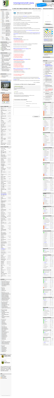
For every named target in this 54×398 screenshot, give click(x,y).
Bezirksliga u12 (8, 30)
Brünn (2, 268)
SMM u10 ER (7, 35)
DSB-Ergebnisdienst (4, 302)
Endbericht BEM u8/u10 (36, 10)
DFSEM (4, 138)
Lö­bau (2, 188)
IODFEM (2, 198)
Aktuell (15, 8)
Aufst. (8, 304)
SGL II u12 (3, 32)
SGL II (3, 13)
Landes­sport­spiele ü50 (48, 96)
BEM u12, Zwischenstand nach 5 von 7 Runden (20, 59)
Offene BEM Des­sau (4, 110)
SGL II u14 (3, 28)
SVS (4, 123)
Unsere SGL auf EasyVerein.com (6, 395)
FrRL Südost (7, 21)
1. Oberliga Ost (45, 102)
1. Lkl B (7, 15)
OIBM (2, 269)
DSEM (2, 138)
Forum (36, 8)
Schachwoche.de (4, 348)
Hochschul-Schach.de (5, 300)
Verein (18, 8)
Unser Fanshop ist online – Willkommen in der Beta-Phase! (6, 66)
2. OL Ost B (7, 13)
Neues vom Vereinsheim (4, 80)
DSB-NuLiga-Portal (4, 303)
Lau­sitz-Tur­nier (3, 148)
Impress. (39, 8)
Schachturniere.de (4, 335)
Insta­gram (3, 317)
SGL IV (3, 15)
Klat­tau (2, 143)
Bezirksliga (7, 17)
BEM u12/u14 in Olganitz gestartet (24, 12)
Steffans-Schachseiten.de (5, 342)
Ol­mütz (2, 197)
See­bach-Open (3, 113)
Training (33, 8)
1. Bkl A (7, 18)
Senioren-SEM (3, 252)
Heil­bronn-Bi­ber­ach (3, 181)
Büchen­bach (2, 129)
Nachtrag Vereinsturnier (18, 10)
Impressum (18, 122)
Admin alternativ (4, 376)
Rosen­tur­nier (3, 237)
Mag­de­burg (2, 261)
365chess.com (4, 351)
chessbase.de (4, 320)
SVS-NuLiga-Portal (4, 304)
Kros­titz (2, 112)
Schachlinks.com (4, 337)
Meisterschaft (22, 14)
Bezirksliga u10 (8, 33)
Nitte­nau (2, 228)
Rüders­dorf (2, 160)
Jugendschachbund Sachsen (6, 298)
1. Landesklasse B (46, 147)
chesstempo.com (4, 350)
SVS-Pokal (7, 38)
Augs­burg (2, 182)
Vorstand (29, 121)
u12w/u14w (30, 30)
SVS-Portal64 (4, 305)
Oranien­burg (2, 215)
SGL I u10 (3, 33)
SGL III (3, 14)
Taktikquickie (3, 92)
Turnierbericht (28, 14)
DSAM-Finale (50, 73)
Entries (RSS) (4, 377)
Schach (25, 14)
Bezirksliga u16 (8, 25)
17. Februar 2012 (17, 92)
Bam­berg (2, 218)
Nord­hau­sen (2, 189)
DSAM (2, 275)
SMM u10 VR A (8, 34)
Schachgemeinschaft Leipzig (23, 3)
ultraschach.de (4, 339)
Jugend (19, 14)
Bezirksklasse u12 (8, 32)
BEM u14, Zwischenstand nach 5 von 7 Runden (20, 68)
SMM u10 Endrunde (46, 337)
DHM (1, 271)
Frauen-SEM (5, 273)
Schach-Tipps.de (4, 347)
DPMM (7, 37)
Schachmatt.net (4, 349)
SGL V (3, 16)
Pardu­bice (2, 167)
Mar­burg (2, 247)
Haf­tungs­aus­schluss (23, 122)
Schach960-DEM (3, 168)
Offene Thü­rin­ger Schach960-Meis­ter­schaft (4, 233)
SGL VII (3, 18)
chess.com (3, 289)
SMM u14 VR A (8, 27)
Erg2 (1, 170)
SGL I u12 (3, 30)
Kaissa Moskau (4, 316)
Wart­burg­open (3, 118)
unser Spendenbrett (49, 27)
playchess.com (4, 290)
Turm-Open (2, 121)
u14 (27, 30)
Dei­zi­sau (2, 255)
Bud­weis (2, 144)
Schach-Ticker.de (4, 324)
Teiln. (3, 195)
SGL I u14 (3, 26)
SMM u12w (44, 307)
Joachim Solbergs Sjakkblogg (6, 341)
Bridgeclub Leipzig (4, 310)
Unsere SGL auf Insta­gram (5, 283)
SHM (1, 151)
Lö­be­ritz (2, 140)
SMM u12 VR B (8, 31)
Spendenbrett (15, 122)
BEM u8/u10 (25, 16)
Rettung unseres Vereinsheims (48, 8)
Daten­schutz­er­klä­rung (30, 122)
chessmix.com (4, 338)
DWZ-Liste (21, 8)
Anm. (2, 195)
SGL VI (3, 17)
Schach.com (3, 322)
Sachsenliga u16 (8, 23)
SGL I (3, 20)
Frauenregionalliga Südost (47, 206)
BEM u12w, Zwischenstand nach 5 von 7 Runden (20, 48)
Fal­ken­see (2, 263)
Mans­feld (2, 158)
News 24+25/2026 (4, 48)
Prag (1, 191)
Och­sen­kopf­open (3, 216)
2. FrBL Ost (7, 20)
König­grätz (2, 272)
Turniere (30, 8)
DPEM (2, 176)
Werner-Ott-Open (3, 183)
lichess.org (3, 288)
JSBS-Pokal (7, 39)
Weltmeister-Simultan (48, 85)
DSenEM (2, 174)
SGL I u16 (3, 23)
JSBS (3, 152)
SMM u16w (44, 248)
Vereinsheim (36, 121)
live (1, 128)
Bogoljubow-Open (3, 259)
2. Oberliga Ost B (45, 117)
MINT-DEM (2, 222)
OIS (1, 223)
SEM (1, 273)
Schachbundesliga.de (5, 306)
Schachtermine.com (4, 336)
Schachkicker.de (4, 323)
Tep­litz (2, 137)
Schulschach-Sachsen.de (5, 299)
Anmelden (3, 375)
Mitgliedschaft (32, 121)
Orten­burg (2, 225)
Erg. (1, 111)
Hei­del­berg (2, 262)
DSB (5, 129)
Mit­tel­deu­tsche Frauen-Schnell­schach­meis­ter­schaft (48, 80)
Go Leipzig (3, 311)
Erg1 (4, 169)
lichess (3, 315)
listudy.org (3, 346)
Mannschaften (25, 8)
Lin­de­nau (2, 256)
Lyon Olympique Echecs (5, 314)
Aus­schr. (5, 158)
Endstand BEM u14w (16, 38)
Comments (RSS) (4, 378)
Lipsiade (2, 130)
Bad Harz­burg (3, 245)
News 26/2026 (4, 47)
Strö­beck (2, 120)
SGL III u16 (4, 25)
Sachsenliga (7, 14)
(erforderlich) (29, 101)
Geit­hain (2, 212)
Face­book (7, 316)
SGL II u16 (3, 24)
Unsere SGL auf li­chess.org (5, 281)
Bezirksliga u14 (8, 26)
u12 (26, 30)
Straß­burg (2, 159)
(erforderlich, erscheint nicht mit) (31, 103)
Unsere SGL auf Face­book (5, 282)
